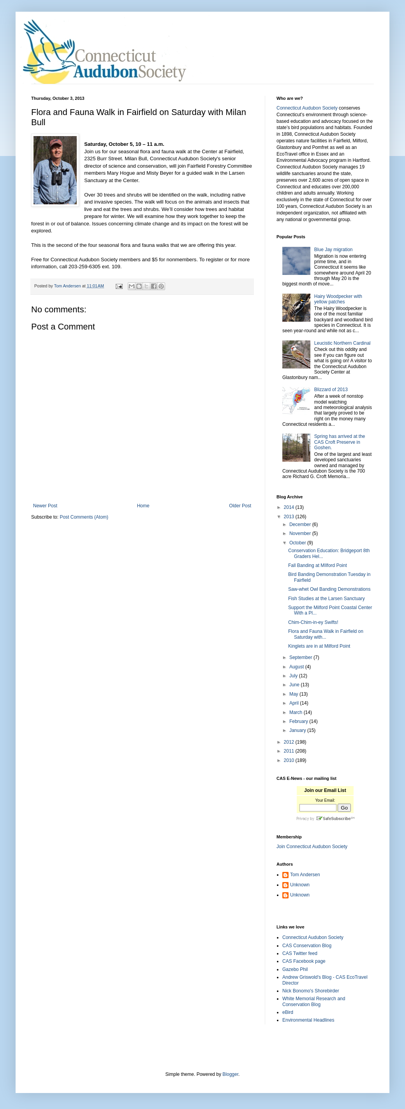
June (295, 684)
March (296, 712)
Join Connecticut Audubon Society (311, 846)
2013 (290, 516)
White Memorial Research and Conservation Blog (313, 1001)
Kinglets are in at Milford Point (319, 646)
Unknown (300, 885)
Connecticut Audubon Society (307, 108)
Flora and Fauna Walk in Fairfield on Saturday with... (325, 634)
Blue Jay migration (333, 249)
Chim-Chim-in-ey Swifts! (313, 622)
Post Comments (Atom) (84, 517)
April (294, 703)
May (294, 694)
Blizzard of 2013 (331, 389)
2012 (290, 742)
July (294, 676)
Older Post (240, 505)
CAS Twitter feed (299, 953)
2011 (290, 751)
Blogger (230, 1074)
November (300, 533)
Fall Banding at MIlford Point (317, 565)
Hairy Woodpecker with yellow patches (338, 299)
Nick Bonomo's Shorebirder (310, 991)
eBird (287, 1012)
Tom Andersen (305, 874)
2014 (290, 507)
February (299, 721)
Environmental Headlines (308, 1020)
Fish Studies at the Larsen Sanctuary (326, 598)
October (298, 543)
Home (143, 505)
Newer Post (45, 505)
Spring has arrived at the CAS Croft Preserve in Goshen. (339, 442)
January (298, 730)
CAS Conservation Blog (306, 945)
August (297, 667)
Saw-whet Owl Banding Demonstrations (329, 589)
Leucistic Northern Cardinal (342, 343)
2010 (290, 760)
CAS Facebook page (304, 961)
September (301, 657)
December (300, 524)
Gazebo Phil (295, 969)
